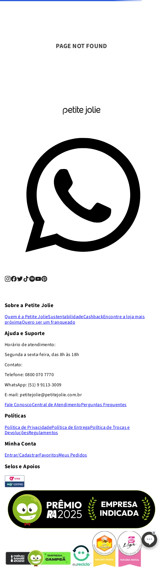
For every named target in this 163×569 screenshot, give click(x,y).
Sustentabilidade (65, 316)
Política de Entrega (70, 427)
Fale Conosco (18, 404)
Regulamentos (43, 432)
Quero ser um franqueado (48, 322)
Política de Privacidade (28, 427)
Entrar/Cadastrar (22, 455)
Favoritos (48, 455)
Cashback (93, 316)
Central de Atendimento (56, 404)
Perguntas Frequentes (104, 404)
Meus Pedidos (72, 455)
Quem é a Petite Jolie (26, 316)
